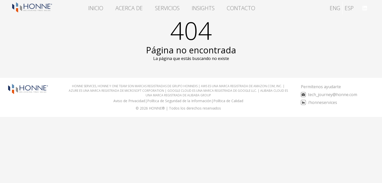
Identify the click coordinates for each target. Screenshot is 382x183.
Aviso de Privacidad (129, 100)
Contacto (241, 8)
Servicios (167, 8)
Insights (203, 8)
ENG (335, 8)
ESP (349, 8)
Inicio (95, 8)
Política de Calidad (228, 100)
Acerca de (129, 8)
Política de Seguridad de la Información (179, 100)
